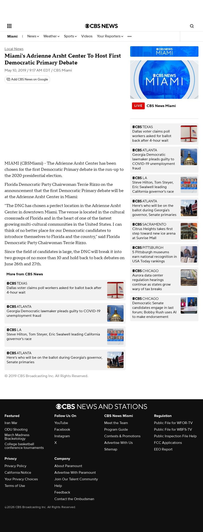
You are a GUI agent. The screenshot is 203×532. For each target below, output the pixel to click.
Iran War (11, 423)
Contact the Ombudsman (74, 499)
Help (58, 486)
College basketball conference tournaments (24, 446)
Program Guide (116, 429)
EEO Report (163, 449)
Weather (51, 36)
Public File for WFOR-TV (173, 423)
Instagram (62, 436)
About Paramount (68, 466)
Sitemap (110, 449)
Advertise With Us (118, 443)
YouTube (61, 423)
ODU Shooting (16, 429)
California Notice (18, 472)
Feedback (62, 492)
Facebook (62, 429)
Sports (70, 36)
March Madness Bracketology (17, 436)
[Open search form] (192, 25)
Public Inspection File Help (175, 436)
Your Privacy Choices (21, 479)
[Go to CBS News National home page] (101, 26)
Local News (14, 49)
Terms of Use (15, 486)
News (33, 36)
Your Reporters (110, 36)
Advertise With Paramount (75, 472)
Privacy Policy (15, 466)
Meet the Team (116, 423)
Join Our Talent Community (76, 479)
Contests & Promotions (122, 436)
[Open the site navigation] (38, 26)
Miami (12, 36)
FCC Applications (168, 443)
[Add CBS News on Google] (27, 79)
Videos (86, 36)
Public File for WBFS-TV (173, 429)
